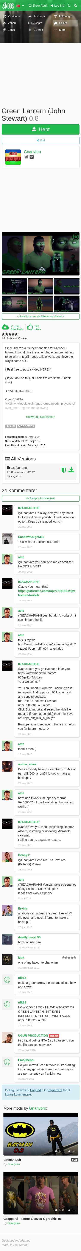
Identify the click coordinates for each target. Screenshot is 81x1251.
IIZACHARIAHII (28, 508)
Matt (21, 957)
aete (21, 557)
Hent (41, 129)
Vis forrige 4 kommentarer (41, 498)
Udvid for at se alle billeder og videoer (41, 316)
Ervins (22, 908)
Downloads (17, 329)
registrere (55, 1090)
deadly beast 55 (29, 937)
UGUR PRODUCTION (33, 1035)
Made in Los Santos (15, 1245)
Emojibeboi (26, 1060)
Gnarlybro (32, 152)
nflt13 (22, 978)
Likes (38, 329)
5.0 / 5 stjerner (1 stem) (14, 338)
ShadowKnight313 (31, 537)
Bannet (54, 1035)
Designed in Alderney (16, 1240)
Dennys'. (24, 855)
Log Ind (35, 1090)
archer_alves (27, 764)
